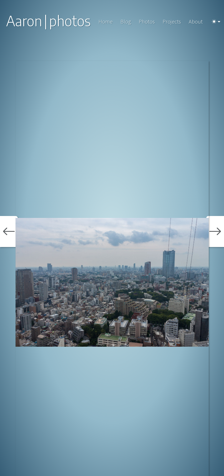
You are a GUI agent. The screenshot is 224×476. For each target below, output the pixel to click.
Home (106, 21)
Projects (172, 21)
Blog (125, 21)
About (196, 21)
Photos (147, 21)
